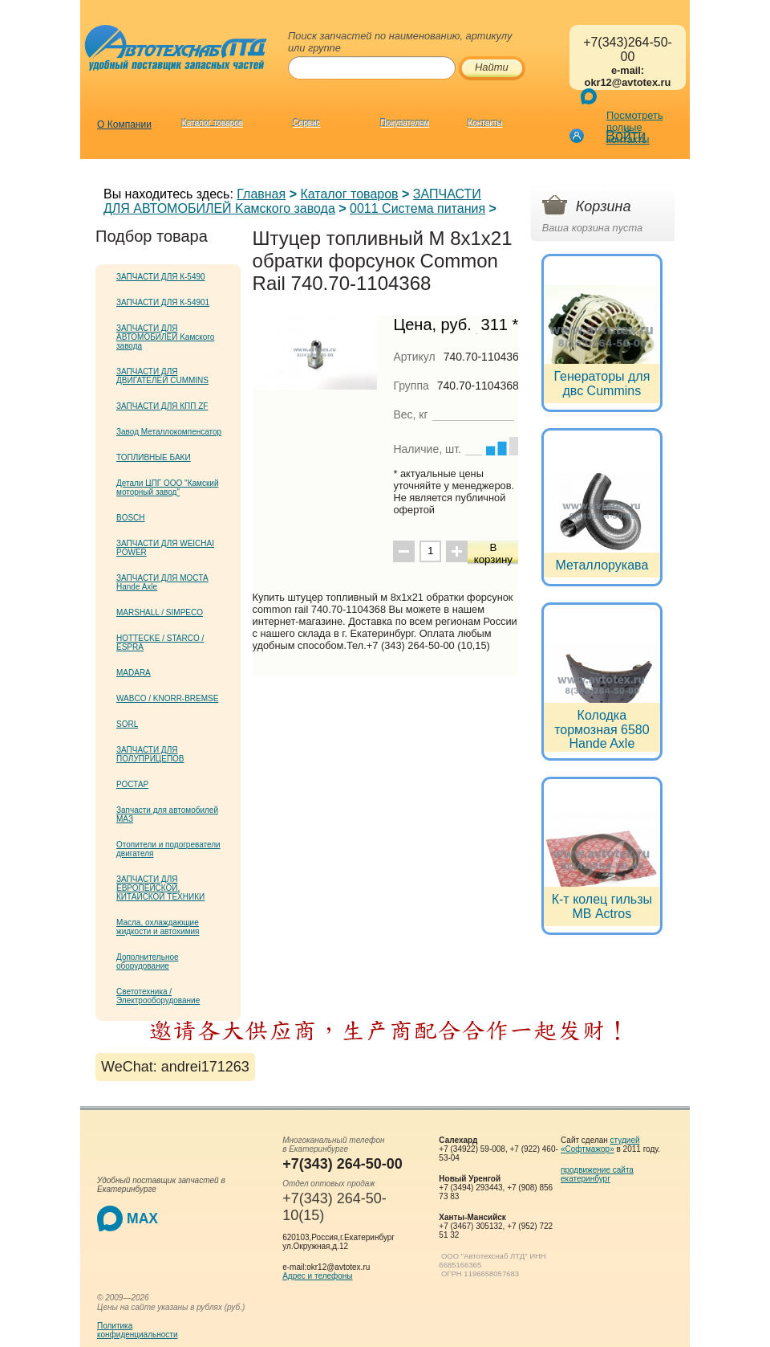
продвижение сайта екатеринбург (597, 1174)
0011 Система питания (417, 208)
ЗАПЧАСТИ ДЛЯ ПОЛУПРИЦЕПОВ (150, 754)
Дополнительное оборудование (147, 961)
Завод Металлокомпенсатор (168, 431)
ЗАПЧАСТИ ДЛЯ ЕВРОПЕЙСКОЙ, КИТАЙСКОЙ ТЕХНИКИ (160, 888)
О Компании (124, 124)
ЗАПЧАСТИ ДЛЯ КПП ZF (162, 406)
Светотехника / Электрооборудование (158, 996)
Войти (626, 136)
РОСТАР (132, 784)
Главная (261, 194)
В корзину (493, 553)
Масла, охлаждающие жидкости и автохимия (158, 927)
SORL (127, 724)
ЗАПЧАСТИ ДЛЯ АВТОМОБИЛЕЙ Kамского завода (292, 201)
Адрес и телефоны (317, 1275)
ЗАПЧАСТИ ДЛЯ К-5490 (160, 276)
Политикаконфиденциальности (137, 1330)
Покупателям (405, 123)
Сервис (306, 123)
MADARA (133, 672)
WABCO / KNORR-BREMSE (167, 698)
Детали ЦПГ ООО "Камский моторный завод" (167, 487)
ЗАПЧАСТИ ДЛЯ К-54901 (162, 302)
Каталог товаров (212, 123)
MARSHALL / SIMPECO (159, 612)
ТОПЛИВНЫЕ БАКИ (153, 457)
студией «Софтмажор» (600, 1144)
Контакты (485, 123)
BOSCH (130, 517)
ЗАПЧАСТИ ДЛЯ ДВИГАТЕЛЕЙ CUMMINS (162, 376)
